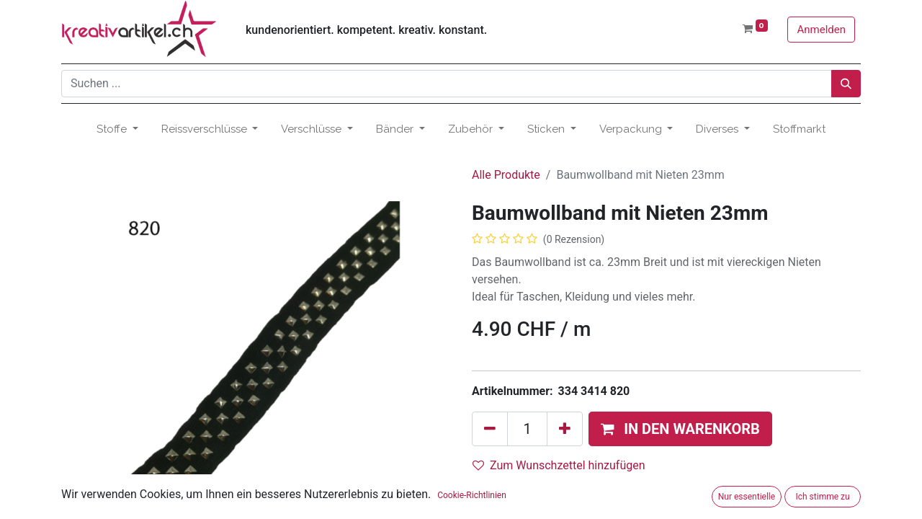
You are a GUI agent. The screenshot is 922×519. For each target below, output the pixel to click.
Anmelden (821, 29)
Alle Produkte (506, 175)
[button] (680, 429)
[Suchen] (846, 83)
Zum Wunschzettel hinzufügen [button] (559, 465)
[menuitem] (799, 129)
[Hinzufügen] (565, 429)
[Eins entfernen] (490, 429)
